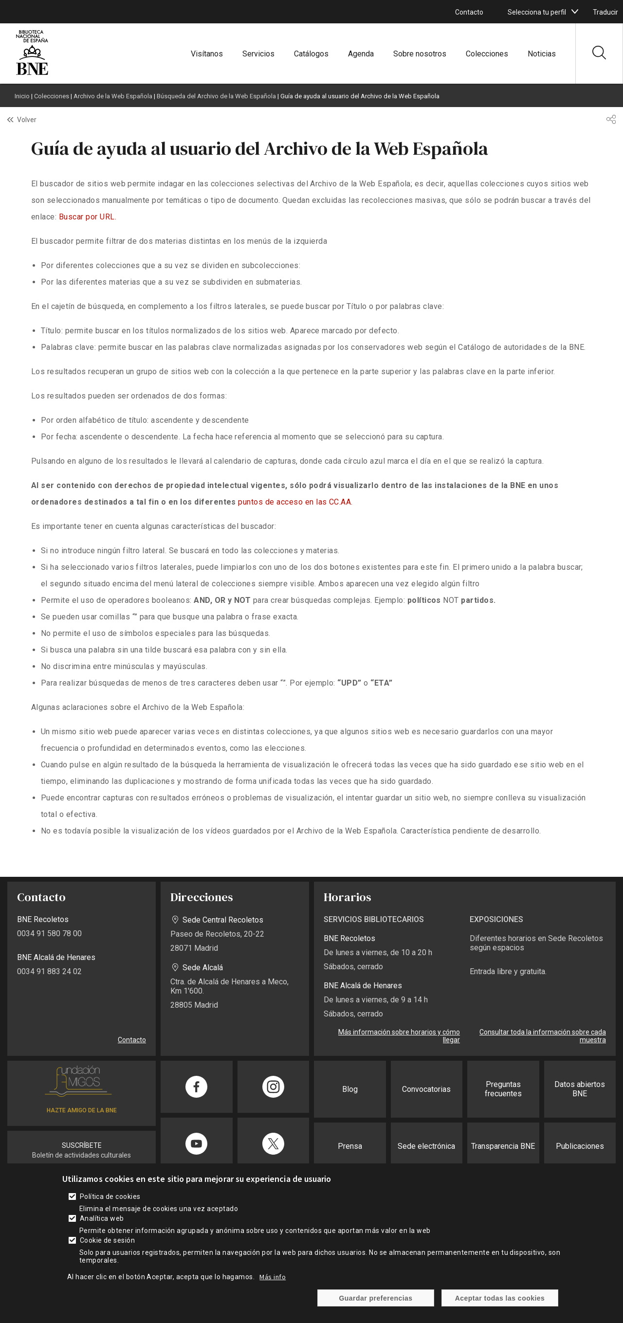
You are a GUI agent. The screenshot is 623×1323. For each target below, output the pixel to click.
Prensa (350, 1146)
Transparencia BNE (503, 1146)
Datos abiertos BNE (579, 1089)
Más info (272, 1276)
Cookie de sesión (107, 1240)
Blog (350, 1089)
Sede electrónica (426, 1146)
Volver (27, 120)
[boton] (574, 11)
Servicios (258, 53)
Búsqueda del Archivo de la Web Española (216, 96)
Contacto (469, 12)
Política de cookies (110, 1196)
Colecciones (487, 53)
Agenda (361, 53)
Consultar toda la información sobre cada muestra (542, 1036)
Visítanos (207, 53)
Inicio (22, 96)
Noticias (542, 53)
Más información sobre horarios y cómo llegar (399, 1036)
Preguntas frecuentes (503, 1089)
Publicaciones (580, 1146)
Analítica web (102, 1218)
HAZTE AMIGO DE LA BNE (82, 1110)
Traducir (605, 12)
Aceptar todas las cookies (500, 1298)
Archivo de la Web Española (112, 96)
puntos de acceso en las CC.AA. (295, 502)
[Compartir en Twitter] (274, 1144)
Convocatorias (426, 1089)
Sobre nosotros (419, 53)
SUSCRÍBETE (82, 1145)
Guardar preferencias (375, 1298)
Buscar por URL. (87, 216)
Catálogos (311, 53)
